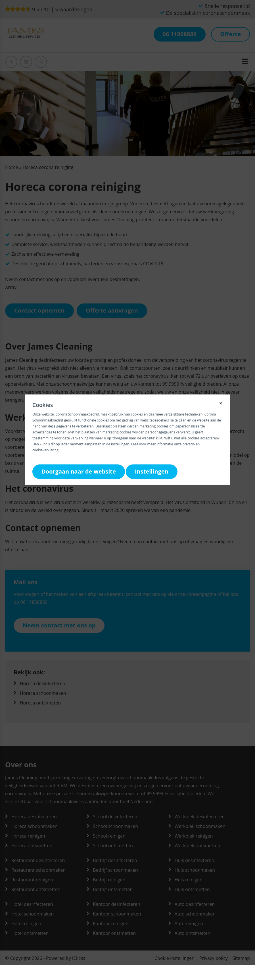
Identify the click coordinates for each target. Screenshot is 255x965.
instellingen (120, 444)
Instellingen (151, 471)
